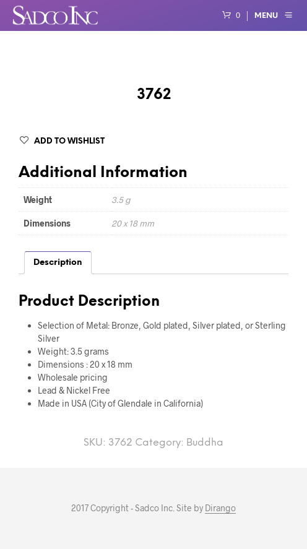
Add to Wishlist (69, 141)
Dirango (220, 508)
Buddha (204, 443)
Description (57, 262)
